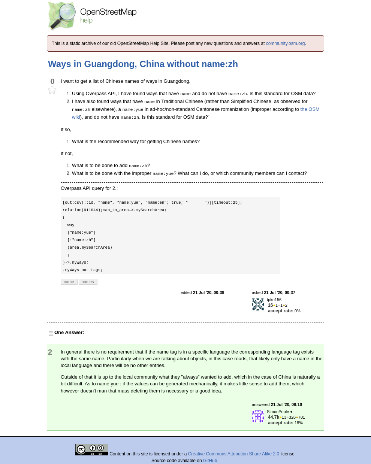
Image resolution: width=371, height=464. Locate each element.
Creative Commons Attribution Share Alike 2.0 (233, 454)
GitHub (210, 460)
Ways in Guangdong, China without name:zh (143, 64)
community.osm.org (285, 43)
